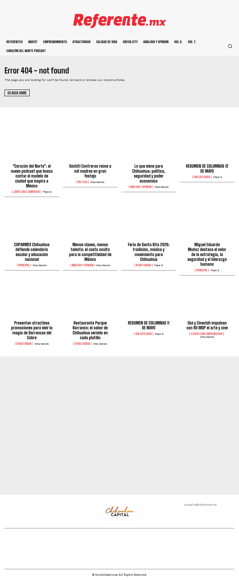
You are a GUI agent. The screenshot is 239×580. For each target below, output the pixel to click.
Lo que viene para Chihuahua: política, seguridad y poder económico (148, 174)
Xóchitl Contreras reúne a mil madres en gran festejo (90, 171)
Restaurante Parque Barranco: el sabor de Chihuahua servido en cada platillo (90, 330)
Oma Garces (97, 182)
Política (82, 182)
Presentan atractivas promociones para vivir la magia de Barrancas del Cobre (31, 330)
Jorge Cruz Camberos (26, 191)
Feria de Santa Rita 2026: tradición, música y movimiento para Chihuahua (149, 252)
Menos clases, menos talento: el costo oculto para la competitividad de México (90, 252)
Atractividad (143, 265)
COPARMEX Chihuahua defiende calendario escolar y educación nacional (31, 252)
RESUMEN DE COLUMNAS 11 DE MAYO (148, 325)
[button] (230, 46)
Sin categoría (202, 177)
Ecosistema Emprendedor (206, 333)
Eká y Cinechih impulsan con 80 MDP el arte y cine (207, 325)
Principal (24, 265)
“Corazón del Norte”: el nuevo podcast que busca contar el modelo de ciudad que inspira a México (32, 176)
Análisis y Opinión (141, 186)
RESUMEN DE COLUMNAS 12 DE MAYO (207, 169)
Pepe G (47, 192)
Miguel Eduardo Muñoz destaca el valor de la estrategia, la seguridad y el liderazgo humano (207, 254)
